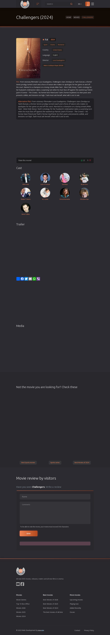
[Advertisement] (55, 138)
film (32, 82)
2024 (53, 39)
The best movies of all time (53, 612)
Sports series (55, 462)
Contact (77, 630)
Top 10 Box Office (22, 604)
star (63, 82)
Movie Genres (21, 600)
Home (68, 17)
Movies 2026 (20, 608)
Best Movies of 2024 (81, 462)
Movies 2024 (20, 616)
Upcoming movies (76, 600)
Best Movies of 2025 (50, 604)
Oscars (72, 612)
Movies (77, 17)
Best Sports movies (28, 462)
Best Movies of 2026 (50, 600)
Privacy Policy (89, 630)
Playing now (74, 604)
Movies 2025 (20, 612)
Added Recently (75, 608)
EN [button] (80, 4)
